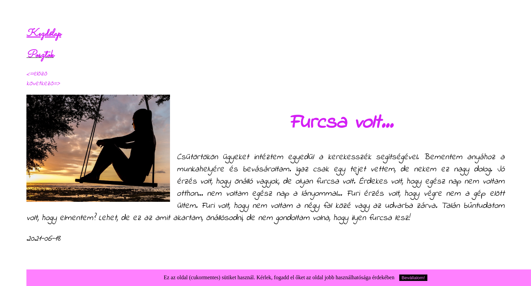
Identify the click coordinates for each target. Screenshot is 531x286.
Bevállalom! (413, 277)
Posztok (40, 55)
